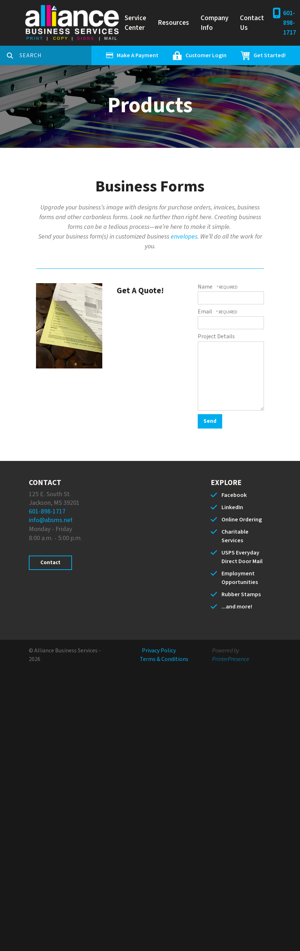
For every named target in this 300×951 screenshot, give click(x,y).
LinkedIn (232, 507)
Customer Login (206, 55)
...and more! (236, 607)
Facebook (234, 495)
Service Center (135, 23)
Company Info (214, 23)
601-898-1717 (289, 23)
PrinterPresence (230, 659)
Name (206, 287)
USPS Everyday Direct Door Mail (242, 557)
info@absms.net (51, 520)
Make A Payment (137, 55)
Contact (50, 562)
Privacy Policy (159, 651)
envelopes (184, 236)
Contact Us (252, 23)
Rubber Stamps (241, 594)
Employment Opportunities (239, 578)
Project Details (216, 336)
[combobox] (55, 55)
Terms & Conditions (164, 659)
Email (205, 312)
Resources (173, 23)
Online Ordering (241, 520)
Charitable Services (234, 536)
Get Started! (270, 55)
